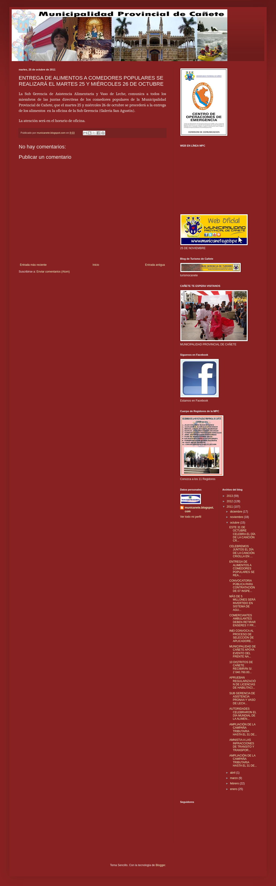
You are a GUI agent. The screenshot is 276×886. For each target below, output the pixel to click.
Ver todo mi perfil (190, 516)
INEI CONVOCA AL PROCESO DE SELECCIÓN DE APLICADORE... (241, 635)
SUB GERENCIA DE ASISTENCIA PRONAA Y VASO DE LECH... (242, 698)
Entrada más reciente (33, 264)
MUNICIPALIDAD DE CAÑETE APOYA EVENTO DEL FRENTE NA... (242, 651)
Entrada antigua (155, 264)
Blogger (160, 865)
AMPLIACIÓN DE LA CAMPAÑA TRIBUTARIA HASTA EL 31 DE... (243, 729)
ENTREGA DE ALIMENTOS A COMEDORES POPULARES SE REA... (241, 568)
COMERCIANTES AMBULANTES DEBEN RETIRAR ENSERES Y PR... (242, 620)
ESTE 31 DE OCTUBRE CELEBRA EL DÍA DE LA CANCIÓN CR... (242, 534)
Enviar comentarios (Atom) (53, 271)
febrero (235, 783)
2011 (230, 506)
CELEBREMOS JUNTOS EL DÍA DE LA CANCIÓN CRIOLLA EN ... (241, 551)
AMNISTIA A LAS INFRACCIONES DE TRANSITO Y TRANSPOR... (241, 745)
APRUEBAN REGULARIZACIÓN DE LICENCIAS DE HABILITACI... (242, 682)
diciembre (236, 511)
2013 (230, 496)
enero (234, 789)
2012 (230, 501)
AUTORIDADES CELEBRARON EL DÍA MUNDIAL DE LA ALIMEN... (242, 713)
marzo (234, 778)
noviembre (237, 517)
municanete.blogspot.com (199, 509)
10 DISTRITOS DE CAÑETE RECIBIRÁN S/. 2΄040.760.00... (241, 667)
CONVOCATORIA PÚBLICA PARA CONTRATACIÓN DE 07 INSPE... (242, 585)
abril (233, 772)
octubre (235, 522)
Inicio (96, 264)
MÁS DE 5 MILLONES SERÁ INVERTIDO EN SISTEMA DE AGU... (242, 603)
